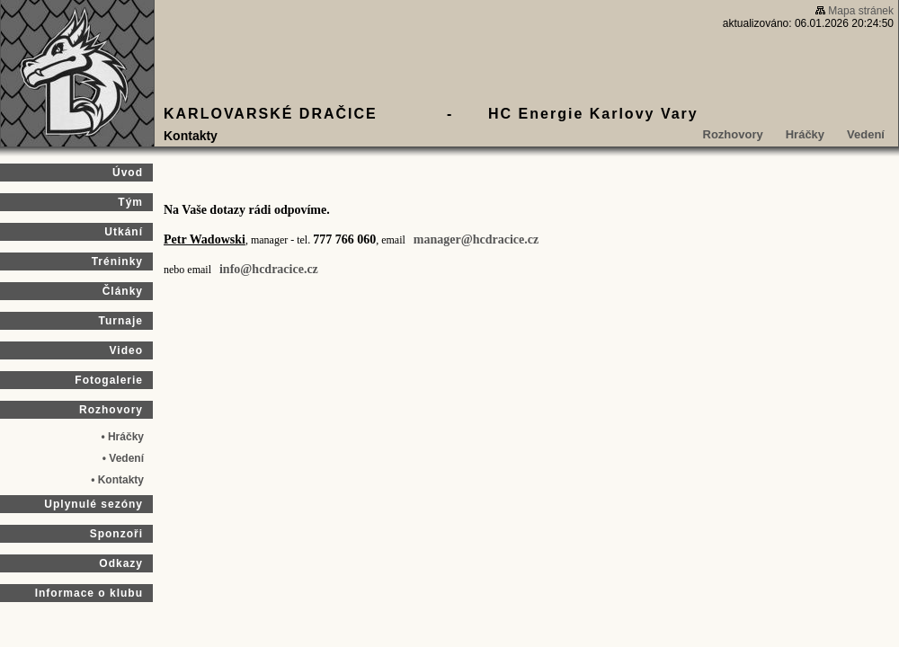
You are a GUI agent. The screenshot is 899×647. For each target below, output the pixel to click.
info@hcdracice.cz (268, 269)
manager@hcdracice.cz (476, 239)
